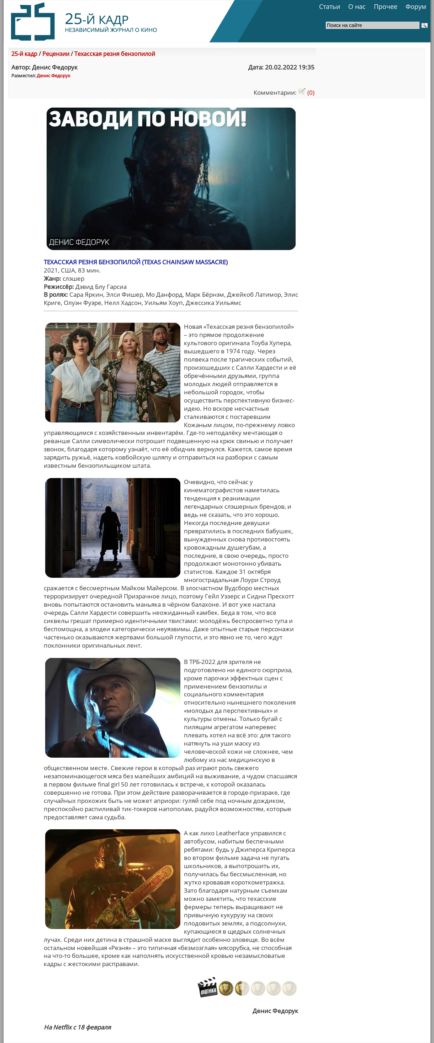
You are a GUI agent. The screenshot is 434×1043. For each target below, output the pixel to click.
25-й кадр (24, 54)
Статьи (329, 6)
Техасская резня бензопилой (114, 54)
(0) (306, 92)
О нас (357, 6)
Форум (416, 6)
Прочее (385, 6)
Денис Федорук (53, 75)
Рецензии (55, 54)
